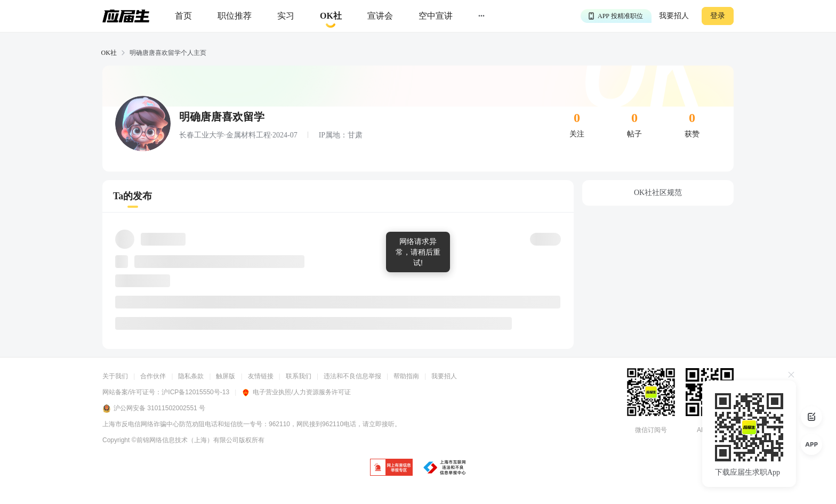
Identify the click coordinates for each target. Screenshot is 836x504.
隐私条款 (191, 376)
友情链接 (261, 376)
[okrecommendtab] (331, 16)
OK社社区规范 (658, 193)
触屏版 (225, 376)
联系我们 (298, 376)
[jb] (391, 468)
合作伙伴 (153, 376)
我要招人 (674, 16)
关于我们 (115, 376)
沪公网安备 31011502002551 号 (153, 408)
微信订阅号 (651, 430)
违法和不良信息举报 (352, 376)
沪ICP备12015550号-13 (195, 392)
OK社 (109, 52)
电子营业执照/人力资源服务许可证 (296, 392)
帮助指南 (406, 376)
